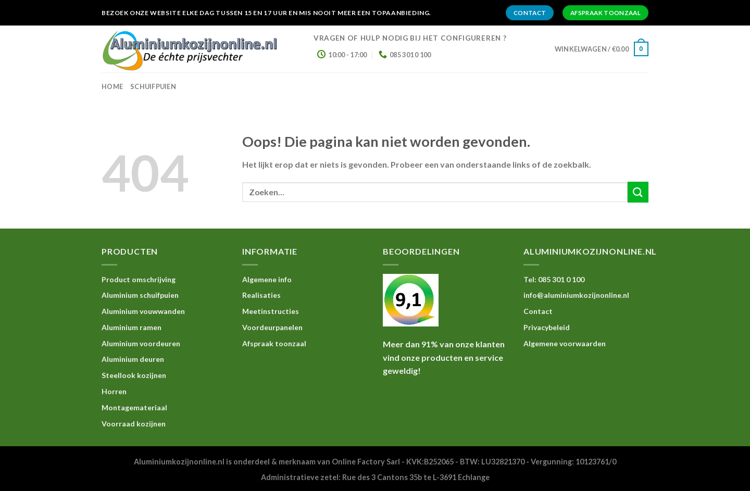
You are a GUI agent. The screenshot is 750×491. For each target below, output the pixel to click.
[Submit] (638, 192)
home (112, 86)
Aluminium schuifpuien (140, 295)
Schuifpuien (153, 86)
